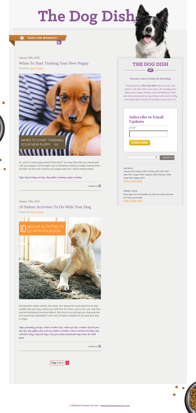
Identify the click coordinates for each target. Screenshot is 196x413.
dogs (130, 194)
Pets (154, 194)
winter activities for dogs (82, 330)
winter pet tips (71, 327)
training (61, 177)
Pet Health (143, 194)
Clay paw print (56, 334)
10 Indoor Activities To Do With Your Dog (55, 206)
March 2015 (141, 171)
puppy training (74, 177)
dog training (31, 177)
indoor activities (61, 330)
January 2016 (151, 174)
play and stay (45, 330)
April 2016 (128, 178)
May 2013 (164, 171)
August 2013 (139, 178)
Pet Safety (127, 197)
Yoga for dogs (41, 334)
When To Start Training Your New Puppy (54, 63)
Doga (31, 334)
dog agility (51, 177)
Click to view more (132, 181)
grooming (29, 327)
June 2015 (127, 174)
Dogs (125, 194)
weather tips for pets (89, 327)
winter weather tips (53, 327)
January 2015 (129, 171)
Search (167, 157)
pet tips (41, 177)
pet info (169, 194)
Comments (93, 186)
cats (150, 194)
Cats (135, 194)
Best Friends (36, 68)
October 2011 (153, 171)
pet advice (161, 194)
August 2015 (138, 174)
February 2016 (164, 174)
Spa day (23, 330)
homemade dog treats (76, 334)
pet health (137, 197)
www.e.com (115, 405)
